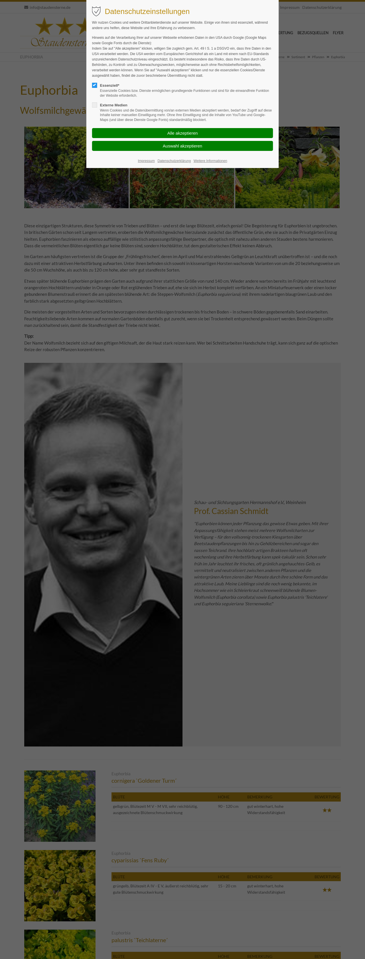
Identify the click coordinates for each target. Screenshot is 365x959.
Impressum (146, 161)
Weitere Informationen (210, 161)
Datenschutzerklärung (174, 161)
